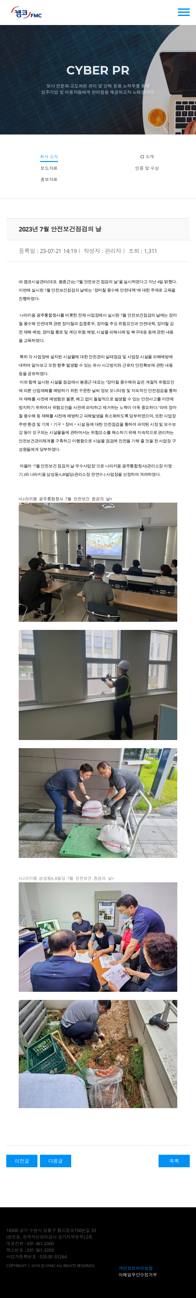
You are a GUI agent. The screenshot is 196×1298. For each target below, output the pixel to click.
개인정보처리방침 (136, 1268)
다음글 (55, 1161)
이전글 (21, 1161)
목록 (174, 1161)
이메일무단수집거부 (138, 1275)
